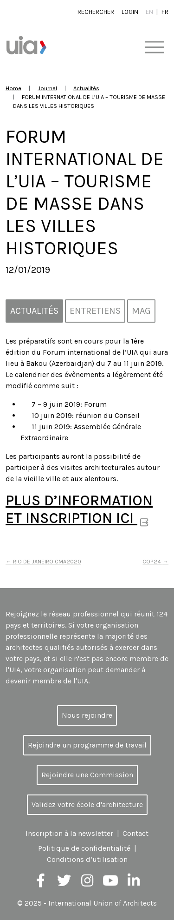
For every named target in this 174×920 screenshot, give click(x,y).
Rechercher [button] (95, 11)
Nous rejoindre (87, 715)
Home (13, 88)
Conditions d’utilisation (87, 859)
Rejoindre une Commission (87, 774)
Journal (47, 88)
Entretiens (95, 310)
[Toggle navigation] (154, 47)
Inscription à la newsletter (69, 833)
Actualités (86, 88)
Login (130, 11)
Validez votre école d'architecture (87, 804)
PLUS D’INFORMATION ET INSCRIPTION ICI (79, 509)
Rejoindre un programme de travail (87, 745)
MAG (141, 310)
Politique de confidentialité (84, 848)
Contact (135, 833)
